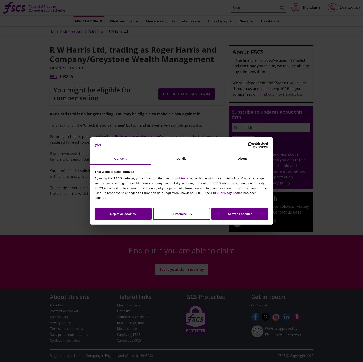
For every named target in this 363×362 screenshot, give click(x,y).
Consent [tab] (120, 158)
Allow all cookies (240, 214)
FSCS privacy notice (227, 193)
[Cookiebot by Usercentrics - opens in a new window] (250, 145)
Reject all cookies (123, 214)
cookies (179, 178)
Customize (181, 214)
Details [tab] (182, 158)
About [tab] (242, 158)
